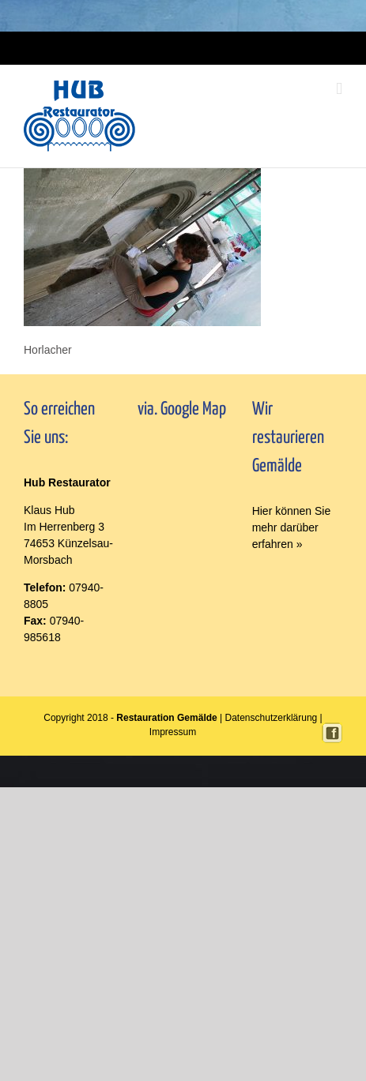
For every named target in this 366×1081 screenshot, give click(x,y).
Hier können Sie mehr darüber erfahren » (291, 527)
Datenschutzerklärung (271, 717)
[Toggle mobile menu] (339, 89)
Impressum (195, 47)
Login (159, 47)
